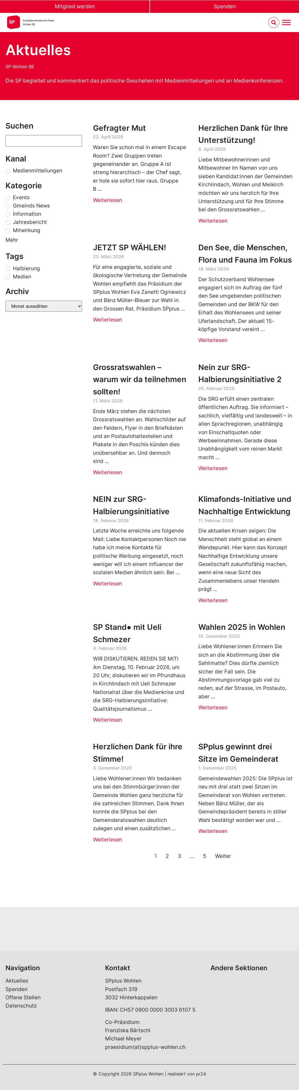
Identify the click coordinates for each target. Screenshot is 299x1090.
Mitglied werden (75, 6)
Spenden (225, 6)
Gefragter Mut (119, 128)
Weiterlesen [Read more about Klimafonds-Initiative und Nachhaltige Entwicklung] (212, 600)
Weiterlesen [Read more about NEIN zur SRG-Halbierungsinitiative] (107, 583)
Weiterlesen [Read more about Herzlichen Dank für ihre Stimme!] (107, 839)
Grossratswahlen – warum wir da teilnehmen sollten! (139, 380)
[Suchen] (43, 141)
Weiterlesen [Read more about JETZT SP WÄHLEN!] (107, 320)
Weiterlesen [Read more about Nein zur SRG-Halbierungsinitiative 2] (212, 468)
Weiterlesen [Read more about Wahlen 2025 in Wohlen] (212, 707)
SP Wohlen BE (19, 66)
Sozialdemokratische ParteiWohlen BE (38, 22)
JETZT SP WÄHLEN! (129, 247)
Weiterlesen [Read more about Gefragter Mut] (107, 200)
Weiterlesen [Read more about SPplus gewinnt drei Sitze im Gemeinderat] (212, 831)
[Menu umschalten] (286, 22)
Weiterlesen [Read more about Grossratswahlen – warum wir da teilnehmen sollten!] (107, 472)
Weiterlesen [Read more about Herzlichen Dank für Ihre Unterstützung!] (212, 221)
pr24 (201, 1074)
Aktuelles (16, 981)
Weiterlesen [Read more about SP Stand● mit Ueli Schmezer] (107, 720)
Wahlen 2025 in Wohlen (241, 627)
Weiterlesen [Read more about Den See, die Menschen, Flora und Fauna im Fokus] (212, 340)
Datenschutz (21, 1006)
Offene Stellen (23, 997)
